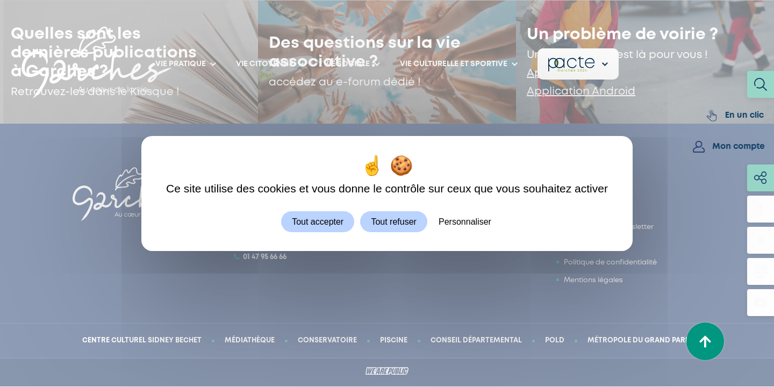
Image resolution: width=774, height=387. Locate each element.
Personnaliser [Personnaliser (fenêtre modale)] (465, 221)
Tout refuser (393, 221)
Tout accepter (317, 221)
